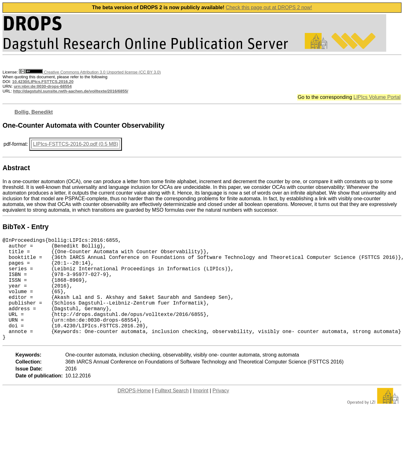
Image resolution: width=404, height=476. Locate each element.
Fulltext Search (172, 413)
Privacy (221, 413)
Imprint (200, 413)
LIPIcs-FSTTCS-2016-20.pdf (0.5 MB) (75, 144)
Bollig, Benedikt (34, 112)
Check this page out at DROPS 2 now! (269, 7)
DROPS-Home (134, 413)
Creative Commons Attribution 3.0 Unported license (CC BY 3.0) (90, 72)
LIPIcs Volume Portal (377, 97)
